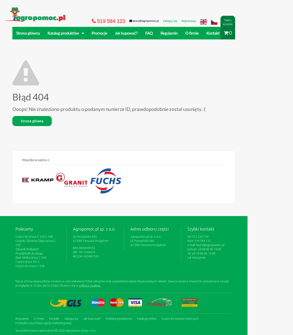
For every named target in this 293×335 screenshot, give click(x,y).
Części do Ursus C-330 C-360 (52, 209)
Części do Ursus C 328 (47, 235)
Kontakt (230, 33)
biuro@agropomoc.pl (235, 218)
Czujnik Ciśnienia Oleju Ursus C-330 (56, 214)
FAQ (166, 33)
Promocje (117, 33)
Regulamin (186, 33)
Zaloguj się (89, 287)
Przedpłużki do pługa (47, 222)
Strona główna (46, 33)
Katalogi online (164, 287)
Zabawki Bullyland (44, 218)
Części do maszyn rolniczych (197, 287)
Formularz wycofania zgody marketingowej (61, 291)
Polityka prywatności (136, 287)
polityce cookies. (108, 254)
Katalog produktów (83, 33)
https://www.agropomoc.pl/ (41, 10)
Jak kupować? (144, 33)
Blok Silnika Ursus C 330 (48, 226)
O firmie (210, 33)
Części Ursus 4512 (45, 230)
